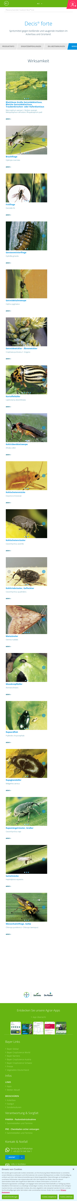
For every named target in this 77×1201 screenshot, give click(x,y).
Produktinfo (8, 46)
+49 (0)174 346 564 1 (22, 1151)
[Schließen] (73, 1169)
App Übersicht (39, 1017)
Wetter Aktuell (13, 1089)
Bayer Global (13, 1049)
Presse (10, 1066)
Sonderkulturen (14, 1107)
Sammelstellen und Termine (20, 1123)
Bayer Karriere (13, 1056)
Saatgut (10, 1103)
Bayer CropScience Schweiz (19, 1063)
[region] (38, 1183)
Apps (9, 1086)
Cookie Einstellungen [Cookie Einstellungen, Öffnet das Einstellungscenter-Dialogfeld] (10, 1197)
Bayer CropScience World (18, 1052)
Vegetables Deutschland (18, 1070)
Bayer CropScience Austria (19, 1059)
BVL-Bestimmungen (56, 46)
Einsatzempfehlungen (31, 46)
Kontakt (12, 1157)
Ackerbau (11, 1100)
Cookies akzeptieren (49, 1197)
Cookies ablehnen (66, 1197)
